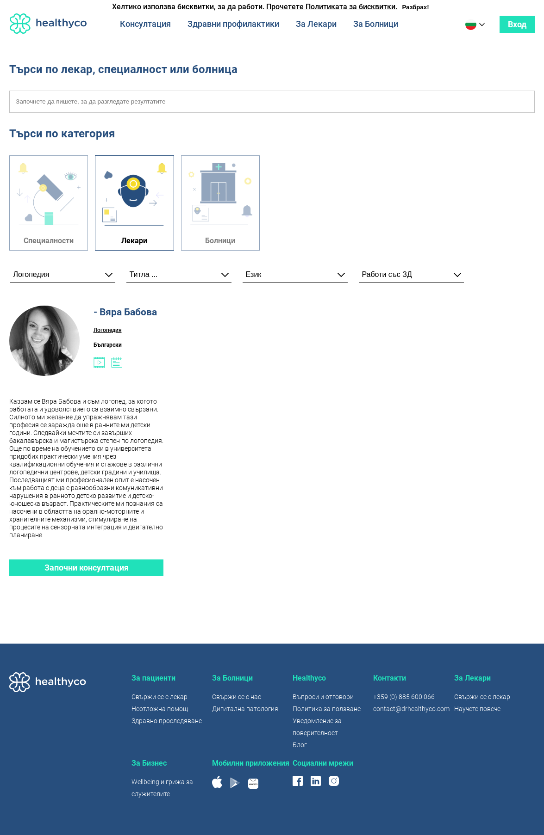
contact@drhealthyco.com (411, 708)
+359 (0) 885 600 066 (404, 696)
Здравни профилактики (233, 24)
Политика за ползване (327, 708)
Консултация (145, 24)
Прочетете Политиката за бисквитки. (331, 6)
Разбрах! (415, 7)
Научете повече (477, 708)
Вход (517, 24)
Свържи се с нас (236, 696)
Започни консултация (86, 567)
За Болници (375, 24)
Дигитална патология (245, 708)
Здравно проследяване (166, 720)
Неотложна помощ (159, 708)
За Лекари (316, 24)
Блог (300, 745)
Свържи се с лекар (159, 696)
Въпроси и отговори (323, 696)
